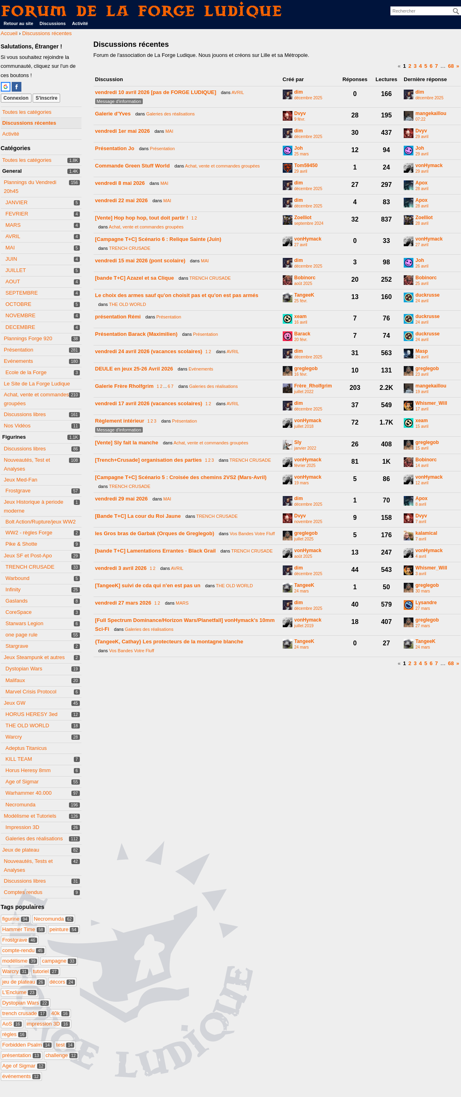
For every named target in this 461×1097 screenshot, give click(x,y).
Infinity (13, 589)
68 (451, 66)
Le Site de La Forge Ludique (37, 384)
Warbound (18, 578)
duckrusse (427, 295)
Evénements (18, 361)
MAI (10, 248)
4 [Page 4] (420, 66)
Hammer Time (23, 929)
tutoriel (45, 971)
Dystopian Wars (24, 669)
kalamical (426, 533)
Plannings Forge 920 (28, 338)
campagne (59, 961)
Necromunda (20, 805)
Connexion (16, 98)
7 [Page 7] (436, 66)
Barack (302, 334)
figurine (15, 919)
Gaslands (17, 601)
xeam (300, 316)
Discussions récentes (29, 123)
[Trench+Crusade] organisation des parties (148, 460)
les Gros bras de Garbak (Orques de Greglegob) (154, 533)
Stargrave (17, 646)
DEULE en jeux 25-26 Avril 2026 (134, 369)
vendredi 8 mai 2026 (120, 183)
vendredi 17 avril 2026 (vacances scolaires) (148, 403)
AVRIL (13, 236)
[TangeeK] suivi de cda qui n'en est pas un (147, 585)
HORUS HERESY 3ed (32, 714)
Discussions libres (25, 414)
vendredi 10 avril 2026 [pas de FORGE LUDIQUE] (156, 92)
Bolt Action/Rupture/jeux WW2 (41, 522)
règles (14, 1034)
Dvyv (300, 113)
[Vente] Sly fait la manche (127, 443)
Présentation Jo (115, 148)
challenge (62, 1055)
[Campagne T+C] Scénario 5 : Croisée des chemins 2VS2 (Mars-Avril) (181, 477)
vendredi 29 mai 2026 (121, 499)
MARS (13, 225)
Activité (80, 23)
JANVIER (17, 202)
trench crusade (24, 1013)
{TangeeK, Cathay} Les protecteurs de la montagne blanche (169, 642)
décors (62, 982)
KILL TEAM (19, 759)
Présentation (18, 350)
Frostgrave (18, 491)
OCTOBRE (18, 304)
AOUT (13, 281)
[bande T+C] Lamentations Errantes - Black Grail (155, 551)
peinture (64, 929)
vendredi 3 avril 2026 (121, 568)
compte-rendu (23, 950)
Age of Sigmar (22, 782)
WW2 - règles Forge (29, 533)
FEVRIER (17, 214)
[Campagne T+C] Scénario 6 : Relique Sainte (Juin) (158, 239)
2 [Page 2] (409, 66)
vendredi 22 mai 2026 (121, 200)
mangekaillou (430, 113)
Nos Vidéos (17, 426)
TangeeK (304, 295)
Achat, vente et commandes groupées (222, 165)
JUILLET (16, 270)
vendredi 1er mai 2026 (122, 131)
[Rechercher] (456, 11)
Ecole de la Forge (26, 372)
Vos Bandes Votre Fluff (252, 533)
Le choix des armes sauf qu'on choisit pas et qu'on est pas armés (177, 295)
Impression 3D (23, 827)
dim (298, 92)
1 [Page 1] (404, 66)
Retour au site (18, 23)
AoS (12, 1024)
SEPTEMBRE (22, 293)
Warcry (14, 737)
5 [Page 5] (425, 66)
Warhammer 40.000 (29, 793)
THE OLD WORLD (27, 725)
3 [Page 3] (415, 66)
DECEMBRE (20, 327)
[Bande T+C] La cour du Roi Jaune (138, 516)
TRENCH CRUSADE (30, 567)
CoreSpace (19, 612)
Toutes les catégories (27, 112)
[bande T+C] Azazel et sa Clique (134, 278)
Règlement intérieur (119, 421)
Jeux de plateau (21, 850)
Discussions (53, 23)
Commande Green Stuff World (132, 166)
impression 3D (48, 1024)
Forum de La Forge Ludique (142, 11)
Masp (421, 351)
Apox (421, 183)
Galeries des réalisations (34, 838)
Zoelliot (303, 217)
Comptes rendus (23, 892)
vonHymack (428, 165)
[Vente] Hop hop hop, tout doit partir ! (141, 218)
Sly (298, 442)
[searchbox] (425, 10)
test (65, 1045)
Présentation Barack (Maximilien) (136, 334)
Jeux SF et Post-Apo (28, 556)
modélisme (20, 961)
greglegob (306, 368)
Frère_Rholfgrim (313, 386)
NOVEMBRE (20, 315)
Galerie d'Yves (113, 114)
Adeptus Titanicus (26, 748)
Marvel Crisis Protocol (31, 692)
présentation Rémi (118, 317)
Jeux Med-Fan (21, 480)
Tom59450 (306, 165)
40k (60, 1013)
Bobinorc (305, 278)
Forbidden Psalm (27, 1045)
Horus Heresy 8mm (28, 770)
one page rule (22, 635)
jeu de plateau (23, 982)
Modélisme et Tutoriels (30, 816)
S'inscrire (46, 98)
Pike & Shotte (22, 544)
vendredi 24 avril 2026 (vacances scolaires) (148, 351)
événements (21, 1076)
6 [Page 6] (431, 66)
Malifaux (15, 680)
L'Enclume (19, 992)
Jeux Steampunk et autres (34, 657)
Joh (298, 148)
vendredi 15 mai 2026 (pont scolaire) (140, 261)
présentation (21, 1055)
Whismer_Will (431, 403)
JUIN (11, 259)
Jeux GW (14, 703)
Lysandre (426, 602)
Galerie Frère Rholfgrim (124, 386)
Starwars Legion (25, 623)
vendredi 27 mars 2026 (123, 603)
